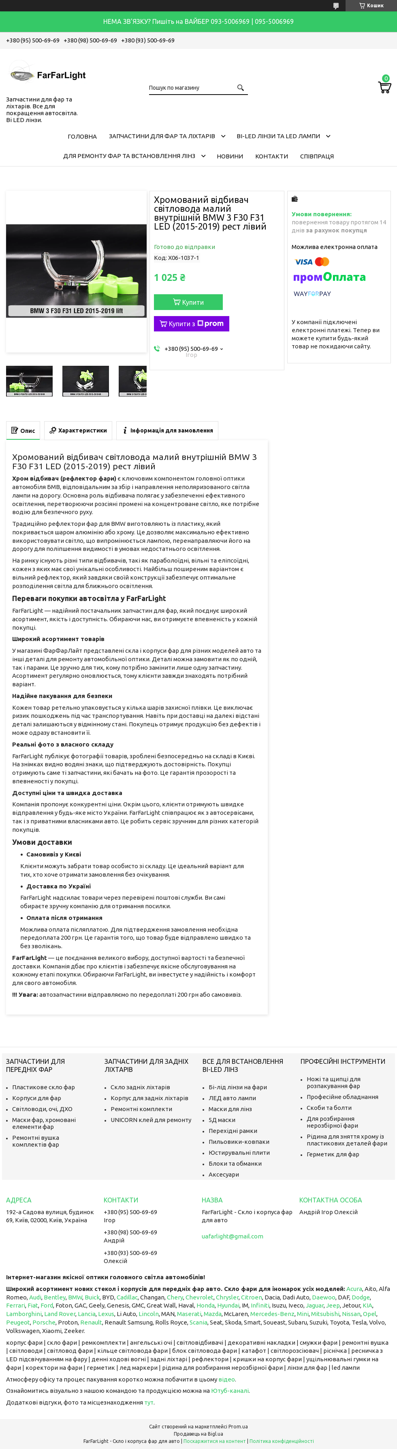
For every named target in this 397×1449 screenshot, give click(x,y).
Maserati (189, 1313)
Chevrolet (199, 1297)
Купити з (196, 323)
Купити (193, 302)
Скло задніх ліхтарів (140, 1087)
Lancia (87, 1313)
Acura (354, 1288)
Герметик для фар (333, 1154)
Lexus (106, 1313)
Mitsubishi (325, 1313)
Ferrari (15, 1305)
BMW (75, 1297)
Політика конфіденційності (282, 1441)
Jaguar (315, 1305)
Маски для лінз (230, 1108)
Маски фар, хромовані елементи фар (44, 1123)
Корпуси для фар (36, 1098)
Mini (303, 1313)
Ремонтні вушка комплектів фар (35, 1141)
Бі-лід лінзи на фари (238, 1087)
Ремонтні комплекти (141, 1108)
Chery (175, 1297)
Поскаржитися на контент (215, 1441)
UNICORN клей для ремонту (151, 1119)
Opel (369, 1313)
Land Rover (59, 1313)
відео (226, 1379)
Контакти (271, 156)
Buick (92, 1297)
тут (149, 1402)
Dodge (361, 1297)
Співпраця (317, 156)
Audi (35, 1297)
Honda (205, 1305)
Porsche (43, 1322)
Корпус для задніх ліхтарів (149, 1098)
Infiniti (260, 1305)
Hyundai (228, 1305)
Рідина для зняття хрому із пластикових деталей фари (347, 1140)
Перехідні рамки (233, 1130)
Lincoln (149, 1313)
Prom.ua (238, 1426)
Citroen (251, 1297)
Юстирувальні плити (239, 1152)
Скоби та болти (329, 1107)
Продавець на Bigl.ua (198, 1433)
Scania (198, 1322)
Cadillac (127, 1297)
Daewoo (323, 1297)
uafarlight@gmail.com (232, 1236)
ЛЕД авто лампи (232, 1098)
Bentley (55, 1297)
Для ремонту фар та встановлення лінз (129, 155)
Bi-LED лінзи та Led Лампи (278, 136)
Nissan (351, 1313)
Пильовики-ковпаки (239, 1141)
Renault (91, 1322)
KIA (367, 1305)
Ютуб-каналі (230, 1390)
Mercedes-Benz (272, 1313)
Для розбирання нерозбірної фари (332, 1122)
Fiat (33, 1305)
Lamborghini (24, 1313)
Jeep (333, 1305)
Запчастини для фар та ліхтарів (162, 136)
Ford (47, 1305)
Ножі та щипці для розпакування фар (334, 1082)
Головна (82, 136)
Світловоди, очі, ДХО (42, 1108)
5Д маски (222, 1119)
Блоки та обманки (235, 1163)
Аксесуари (224, 1174)
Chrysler (227, 1297)
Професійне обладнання (342, 1096)
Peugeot (18, 1322)
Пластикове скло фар (43, 1087)
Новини (230, 156)
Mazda (213, 1313)
